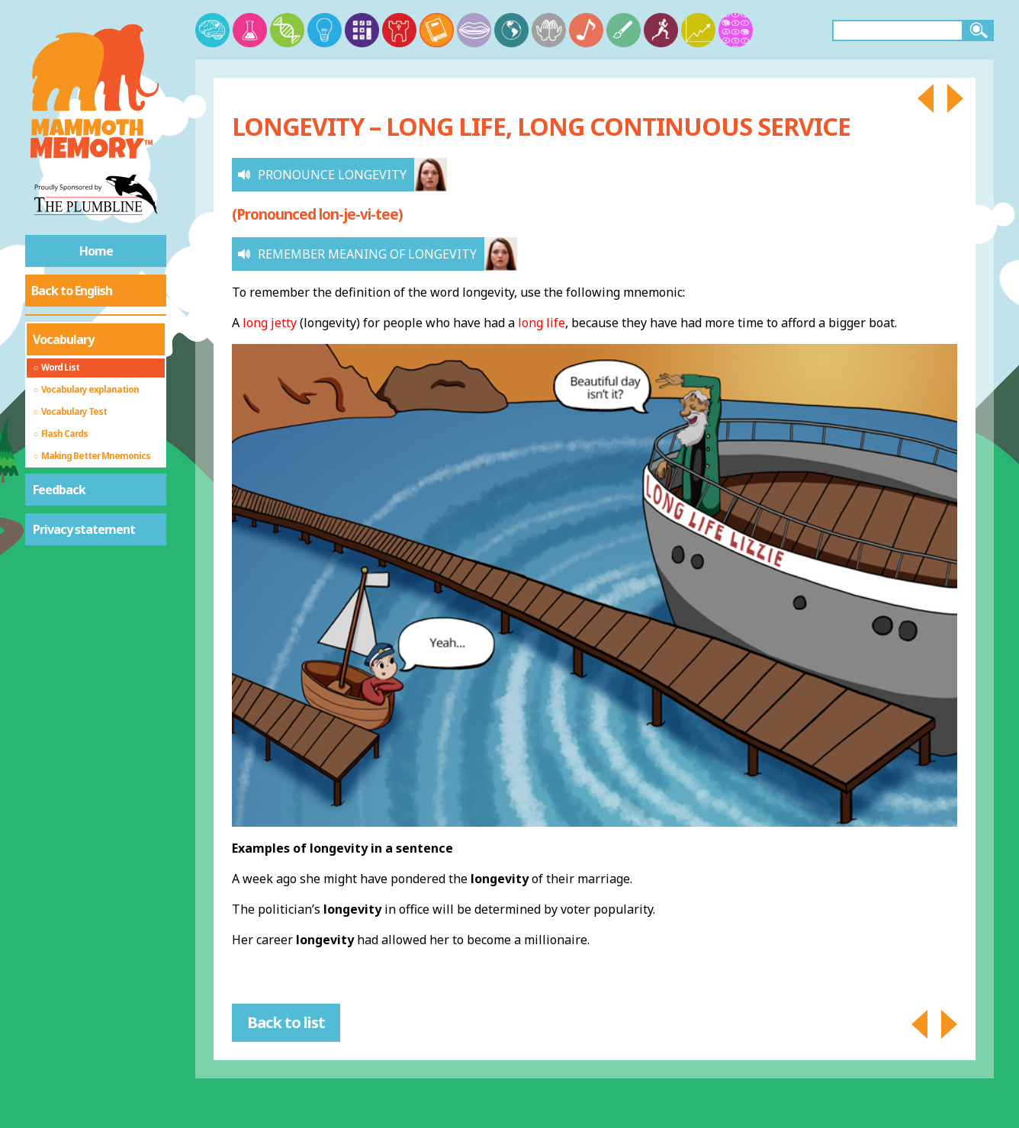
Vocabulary (63, 339)
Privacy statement (84, 529)
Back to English (71, 290)
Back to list (286, 1022)
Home (96, 251)
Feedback (59, 489)
